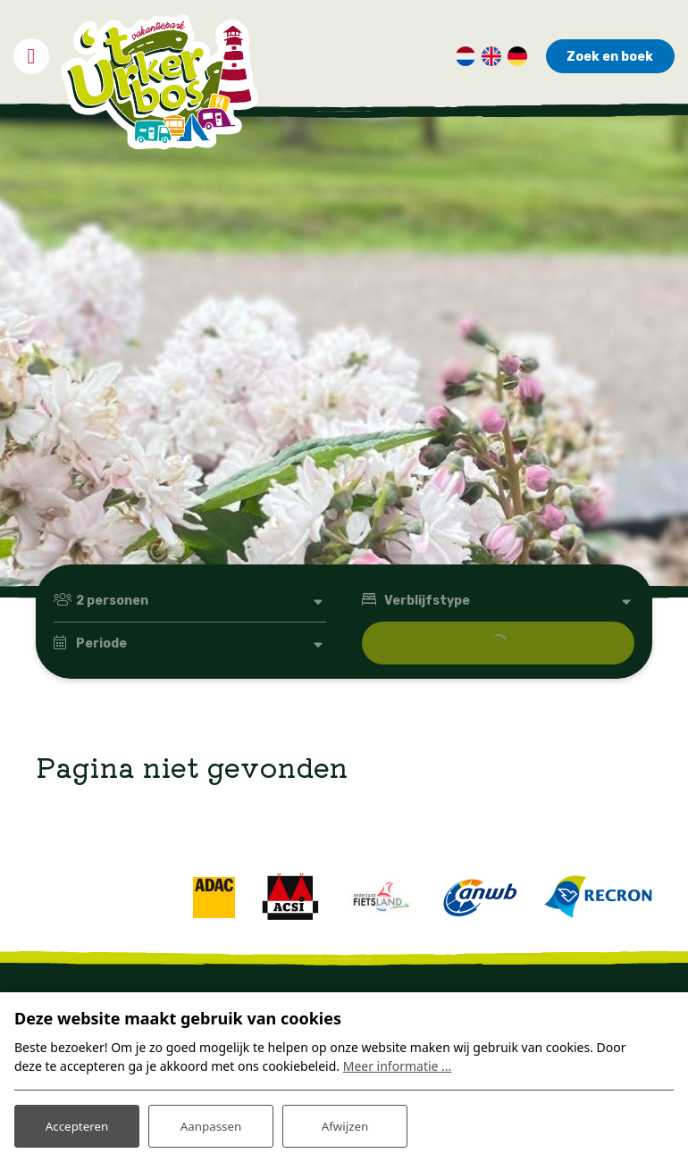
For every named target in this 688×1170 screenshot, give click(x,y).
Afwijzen (344, 1124)
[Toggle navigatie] (31, 51)
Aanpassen (211, 1124)
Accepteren (77, 1124)
